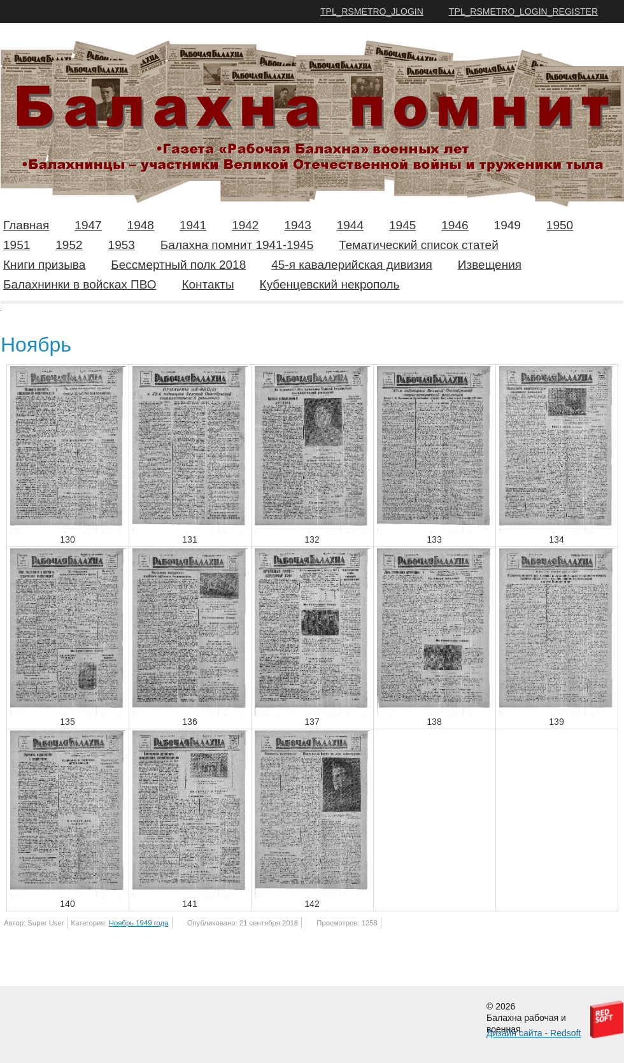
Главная (26, 225)
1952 (68, 245)
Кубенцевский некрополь (330, 284)
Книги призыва (44, 264)
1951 (16, 245)
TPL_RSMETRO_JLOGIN (371, 11)
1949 (507, 225)
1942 (245, 225)
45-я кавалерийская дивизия (351, 264)
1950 (559, 225)
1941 (193, 225)
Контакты (207, 284)
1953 (121, 245)
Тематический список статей (419, 245)
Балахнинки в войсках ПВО (79, 284)
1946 (454, 225)
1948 (140, 225)
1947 (87, 225)
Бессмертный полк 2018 (178, 264)
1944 (350, 225)
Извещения (489, 264)
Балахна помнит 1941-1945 (236, 245)
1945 (402, 225)
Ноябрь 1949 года (139, 923)
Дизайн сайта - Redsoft (533, 1033)
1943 (297, 225)
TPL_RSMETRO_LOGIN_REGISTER (523, 11)
